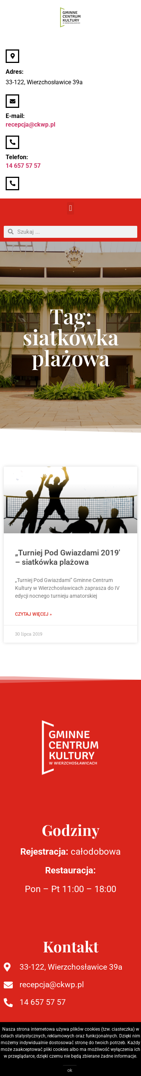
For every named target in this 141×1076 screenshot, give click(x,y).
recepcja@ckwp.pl (30, 124)
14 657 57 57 (23, 165)
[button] (70, 208)
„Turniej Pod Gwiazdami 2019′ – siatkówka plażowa (67, 557)
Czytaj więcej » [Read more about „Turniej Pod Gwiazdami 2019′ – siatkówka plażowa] (33, 614)
